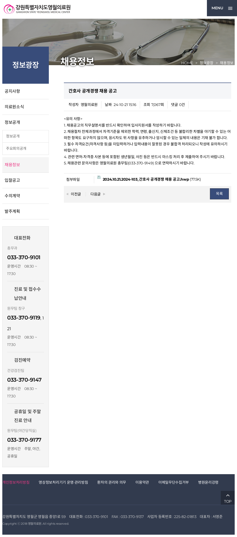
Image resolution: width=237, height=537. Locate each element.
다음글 (95, 194)
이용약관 (142, 482)
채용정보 (12, 164)
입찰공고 (12, 180)
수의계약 (12, 195)
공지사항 (12, 91)
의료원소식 (14, 106)
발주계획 (12, 211)
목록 (219, 194)
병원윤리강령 (208, 482)
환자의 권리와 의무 (111, 482)
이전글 (76, 194)
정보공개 (12, 122)
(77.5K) (149, 179)
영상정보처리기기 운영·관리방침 (63, 482)
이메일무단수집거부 (173, 482)
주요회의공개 (16, 148)
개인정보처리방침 (15, 482)
